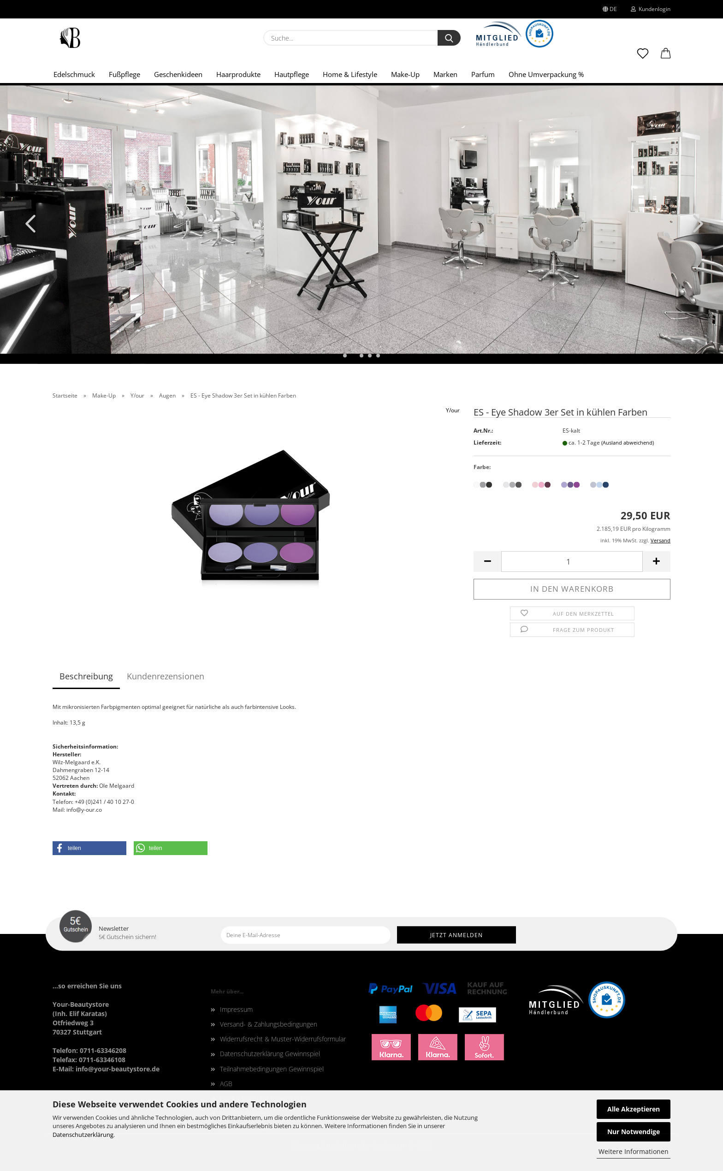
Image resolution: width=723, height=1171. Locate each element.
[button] (665, 57)
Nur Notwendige (633, 1131)
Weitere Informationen (634, 1151)
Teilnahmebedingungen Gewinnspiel (272, 1068)
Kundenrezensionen (165, 676)
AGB (226, 1083)
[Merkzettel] (642, 57)
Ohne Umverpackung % (546, 74)
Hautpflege (291, 74)
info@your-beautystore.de (118, 1068)
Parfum (483, 74)
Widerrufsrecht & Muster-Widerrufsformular (283, 1038)
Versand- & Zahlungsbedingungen (268, 1024)
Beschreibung (86, 676)
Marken (445, 74)
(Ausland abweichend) (627, 442)
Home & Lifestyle (350, 74)
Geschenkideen (178, 74)
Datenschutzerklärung (83, 1134)
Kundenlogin (650, 9)
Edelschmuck (74, 74)
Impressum (236, 1009)
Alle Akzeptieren (633, 1109)
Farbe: (482, 467)
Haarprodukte (238, 74)
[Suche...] (449, 38)
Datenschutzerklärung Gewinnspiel (270, 1053)
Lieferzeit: (487, 442)
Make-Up (405, 74)
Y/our (453, 410)
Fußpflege (124, 74)
